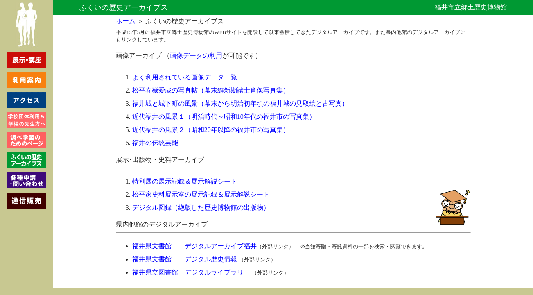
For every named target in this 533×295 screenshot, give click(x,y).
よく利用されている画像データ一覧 (184, 77)
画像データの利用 (196, 55)
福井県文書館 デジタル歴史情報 (184, 259)
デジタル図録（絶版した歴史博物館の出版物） (201, 207)
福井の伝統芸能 (155, 142)
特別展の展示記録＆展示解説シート (184, 181)
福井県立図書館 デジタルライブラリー (191, 272)
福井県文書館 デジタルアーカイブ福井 (194, 246)
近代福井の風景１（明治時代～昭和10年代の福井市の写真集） (224, 116)
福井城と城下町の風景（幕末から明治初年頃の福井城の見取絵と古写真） (240, 103)
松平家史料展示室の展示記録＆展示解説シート (201, 194)
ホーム (126, 21)
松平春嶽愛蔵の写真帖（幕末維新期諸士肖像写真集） (210, 90)
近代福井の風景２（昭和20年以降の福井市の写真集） (210, 129)
